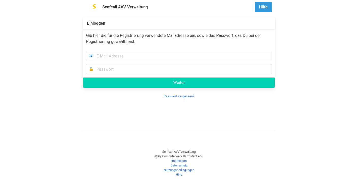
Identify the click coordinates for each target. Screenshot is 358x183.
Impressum (179, 161)
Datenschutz (179, 165)
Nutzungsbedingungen (179, 170)
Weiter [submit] (179, 82)
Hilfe (179, 174)
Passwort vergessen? (179, 96)
